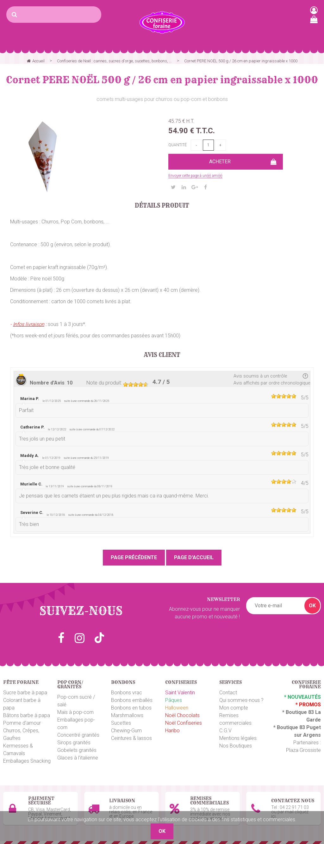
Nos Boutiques (235, 746)
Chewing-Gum (126, 731)
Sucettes (121, 723)
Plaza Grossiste (303, 750)
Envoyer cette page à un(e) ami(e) (195, 175)
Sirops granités (73, 743)
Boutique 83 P (293, 727)
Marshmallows (127, 715)
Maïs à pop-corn (75, 712)
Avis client (162, 355)
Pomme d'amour (22, 723)
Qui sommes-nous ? (241, 700)
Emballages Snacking (27, 761)
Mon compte (233, 708)
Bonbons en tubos (131, 708)
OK (312, 606)
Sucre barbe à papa (25, 693)
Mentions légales (238, 738)
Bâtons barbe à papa (26, 715)
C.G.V (225, 731)
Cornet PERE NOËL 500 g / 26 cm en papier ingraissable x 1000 (162, 80)
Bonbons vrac (126, 693)
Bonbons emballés (132, 700)
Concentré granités (78, 735)
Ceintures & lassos (131, 738)
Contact (228, 693)
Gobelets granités (77, 750)
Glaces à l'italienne (77, 758)
